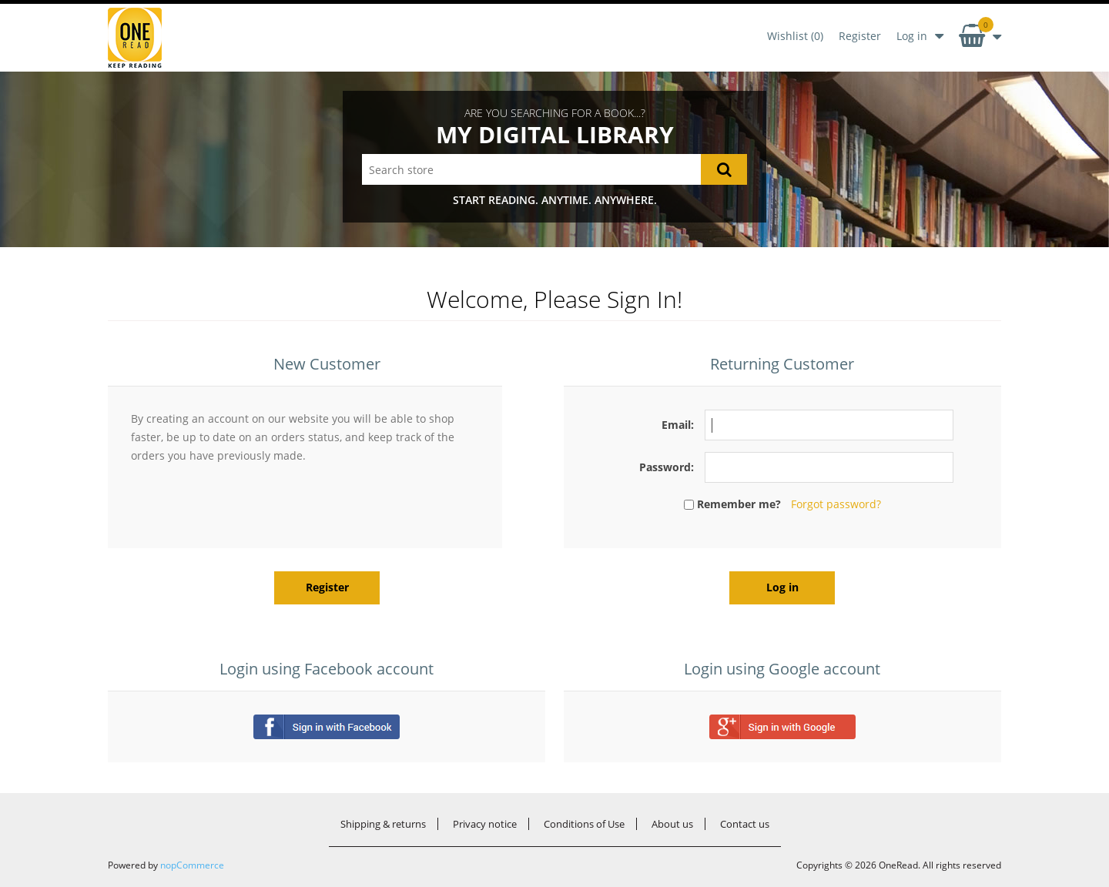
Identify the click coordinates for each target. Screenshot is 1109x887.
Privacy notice (485, 824)
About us (672, 824)
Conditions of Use (584, 824)
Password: (666, 467)
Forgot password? (836, 504)
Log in (911, 35)
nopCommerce (192, 865)
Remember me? (738, 504)
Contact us (744, 824)
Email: (678, 424)
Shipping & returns (383, 824)
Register (860, 35)
